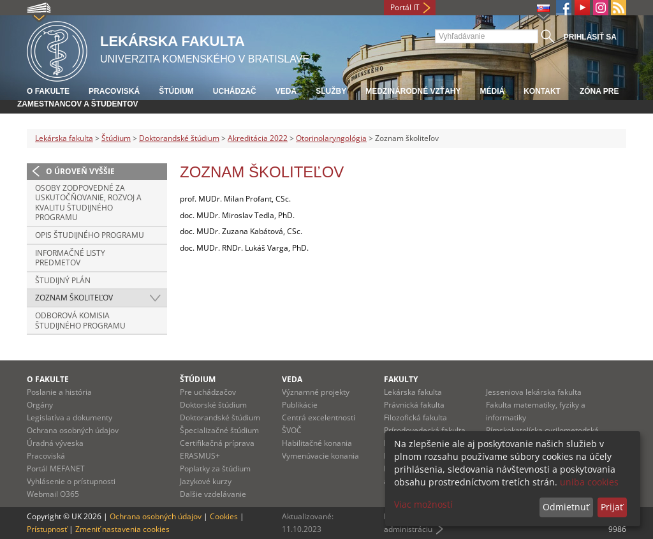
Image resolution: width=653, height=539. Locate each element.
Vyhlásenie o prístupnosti (71, 481)
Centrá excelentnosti (318, 417)
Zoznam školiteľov (74, 297)
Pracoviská (114, 91)
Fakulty (401, 379)
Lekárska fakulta (64, 138)
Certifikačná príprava (217, 443)
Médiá (492, 91)
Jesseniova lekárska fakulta (534, 392)
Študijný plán (63, 280)
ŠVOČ (292, 430)
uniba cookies (589, 482)
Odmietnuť (566, 507)
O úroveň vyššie (80, 171)
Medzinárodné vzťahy (412, 91)
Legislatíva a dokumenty (69, 417)
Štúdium (176, 91)
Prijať (612, 507)
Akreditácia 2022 (258, 138)
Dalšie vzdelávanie (213, 494)
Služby (331, 91)
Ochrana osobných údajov (73, 430)
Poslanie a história (59, 392)
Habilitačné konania (317, 443)
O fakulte (48, 91)
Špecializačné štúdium (219, 430)
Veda (286, 91)
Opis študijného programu (89, 235)
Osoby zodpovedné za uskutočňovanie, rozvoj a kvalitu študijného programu (88, 202)
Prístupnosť (47, 529)
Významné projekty (315, 392)
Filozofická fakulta (415, 417)
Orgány (40, 404)
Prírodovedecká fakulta (425, 430)
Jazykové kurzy (205, 481)
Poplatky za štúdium (215, 468)
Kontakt (542, 91)
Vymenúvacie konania (320, 455)
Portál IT (405, 7)
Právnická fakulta (414, 404)
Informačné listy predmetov (70, 258)
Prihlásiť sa (590, 37)
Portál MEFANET (56, 468)
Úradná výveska (55, 443)
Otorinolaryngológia (331, 138)
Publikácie (300, 404)
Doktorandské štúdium (179, 138)
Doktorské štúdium (213, 404)
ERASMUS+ (200, 455)
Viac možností (423, 504)
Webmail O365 (53, 494)
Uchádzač (234, 91)
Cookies (224, 516)
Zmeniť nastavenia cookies (122, 529)
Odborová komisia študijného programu (80, 320)
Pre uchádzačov (208, 392)
